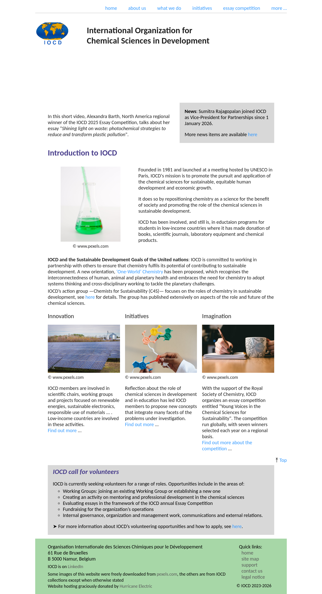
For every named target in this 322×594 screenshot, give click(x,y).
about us (137, 8)
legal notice (253, 577)
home (111, 8)
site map (250, 559)
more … (279, 8)
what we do (169, 8)
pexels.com (167, 574)
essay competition (241, 8)
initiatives (202, 8)
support (250, 565)
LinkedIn (75, 566)
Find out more (62, 430)
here (252, 134)
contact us (252, 571)
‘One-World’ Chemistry (139, 272)
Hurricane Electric (135, 586)
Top (283, 460)
